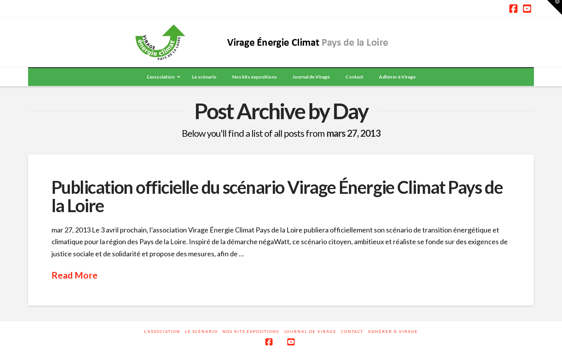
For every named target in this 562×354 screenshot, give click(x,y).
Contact (352, 331)
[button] (554, 7)
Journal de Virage (310, 331)
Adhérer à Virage (393, 331)
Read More (75, 275)
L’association (162, 331)
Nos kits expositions (250, 331)
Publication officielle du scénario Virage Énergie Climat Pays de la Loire (277, 196)
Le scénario (201, 331)
